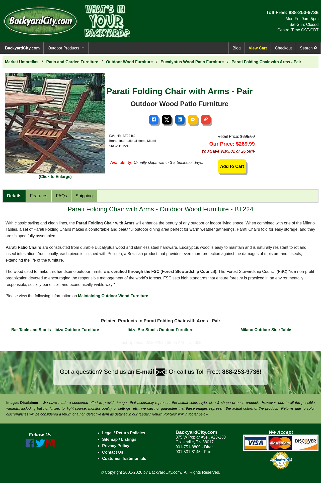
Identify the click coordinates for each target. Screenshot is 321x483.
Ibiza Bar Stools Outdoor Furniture (160, 330)
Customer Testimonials (124, 458)
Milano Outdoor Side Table (265, 330)
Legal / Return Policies (123, 433)
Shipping (84, 195)
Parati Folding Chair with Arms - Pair (266, 62)
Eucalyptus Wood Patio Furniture (192, 62)
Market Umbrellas (21, 62)
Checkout (283, 48)
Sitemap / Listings (119, 439)
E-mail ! (151, 371)
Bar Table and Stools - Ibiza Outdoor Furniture (55, 330)
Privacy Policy (115, 446)
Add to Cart (232, 166)
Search (308, 48)
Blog (237, 48)
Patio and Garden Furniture (72, 62)
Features (38, 195)
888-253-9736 (304, 12)
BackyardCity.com (22, 48)
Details (14, 195)
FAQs (61, 195)
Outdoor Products (63, 48)
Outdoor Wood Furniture (129, 62)
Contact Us (112, 452)
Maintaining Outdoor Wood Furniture (113, 296)
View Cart (258, 48)
